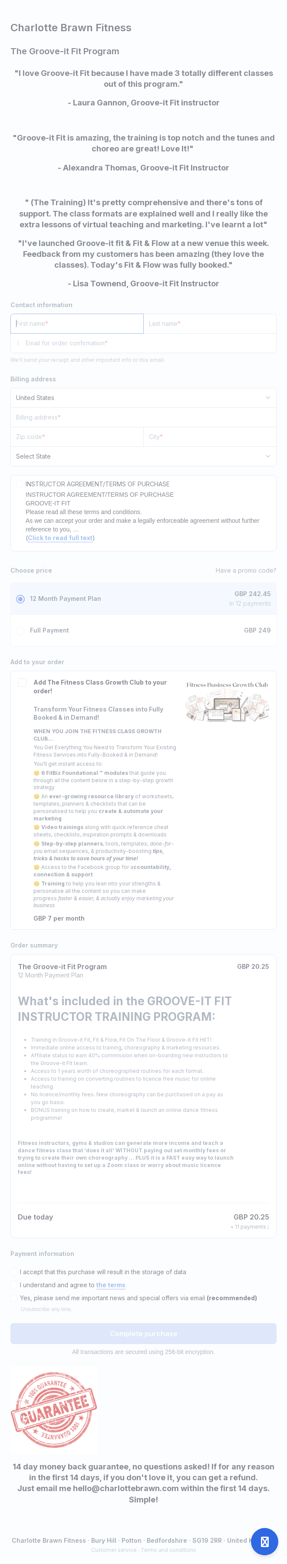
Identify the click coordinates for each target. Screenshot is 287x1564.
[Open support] (264, 1541)
